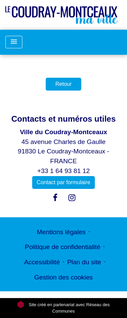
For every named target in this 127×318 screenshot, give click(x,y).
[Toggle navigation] (13, 42)
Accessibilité (42, 262)
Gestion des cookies (63, 277)
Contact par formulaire (63, 182)
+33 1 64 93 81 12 (63, 170)
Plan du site (84, 262)
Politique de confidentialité (62, 246)
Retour (63, 84)
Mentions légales (61, 232)
